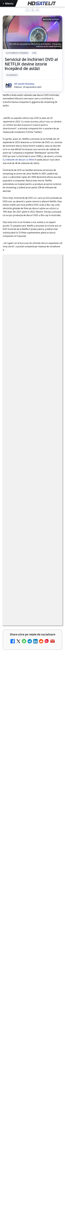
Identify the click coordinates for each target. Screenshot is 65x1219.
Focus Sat (26, 1170)
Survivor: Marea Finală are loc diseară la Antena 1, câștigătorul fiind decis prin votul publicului (32, 906)
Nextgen (38, 1170)
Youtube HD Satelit (32, 1116)
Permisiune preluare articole (32, 1192)
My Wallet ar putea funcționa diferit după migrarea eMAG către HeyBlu (25, 599)
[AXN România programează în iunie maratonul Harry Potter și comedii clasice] (54, 724)
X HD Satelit (32, 1132)
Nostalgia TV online (16, 631)
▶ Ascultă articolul (51, 19)
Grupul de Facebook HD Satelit (33, 1099)
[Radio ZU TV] (54, 758)
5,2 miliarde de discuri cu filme (18, 159)
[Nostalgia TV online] (54, 636)
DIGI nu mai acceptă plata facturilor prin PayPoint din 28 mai (25, 866)
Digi (6, 1170)
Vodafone (20, 1175)
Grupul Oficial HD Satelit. (31, 523)
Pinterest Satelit (32, 1141)
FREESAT (15, 1170)
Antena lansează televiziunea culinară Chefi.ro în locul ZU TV (23, 692)
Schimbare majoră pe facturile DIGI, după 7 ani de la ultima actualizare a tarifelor (23, 662)
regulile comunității (47, 511)
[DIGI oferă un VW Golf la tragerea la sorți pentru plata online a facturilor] (54, 784)
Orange (49, 1170)
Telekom (8, 1175)
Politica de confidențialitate (32, 1210)
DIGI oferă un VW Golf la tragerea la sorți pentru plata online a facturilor (25, 782)
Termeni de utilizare (32, 1201)
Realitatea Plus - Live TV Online (23, 836)
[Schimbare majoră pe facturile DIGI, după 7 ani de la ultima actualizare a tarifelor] (54, 665)
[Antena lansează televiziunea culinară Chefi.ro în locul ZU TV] (54, 696)
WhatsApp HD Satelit (32, 1108)
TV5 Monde (11, 810)
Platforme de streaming (17, 53)
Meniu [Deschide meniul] (8, 3)
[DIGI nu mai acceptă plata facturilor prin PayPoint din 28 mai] (54, 870)
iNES (30, 1175)
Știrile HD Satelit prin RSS (32, 1149)
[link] (32, 603)
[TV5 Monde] (54, 815)
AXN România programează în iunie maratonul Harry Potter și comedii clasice (26, 722)
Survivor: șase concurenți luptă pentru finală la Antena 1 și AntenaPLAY (31, 931)
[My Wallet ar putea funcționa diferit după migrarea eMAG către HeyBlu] (54, 602)
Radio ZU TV (12, 753)
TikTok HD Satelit (32, 1124)
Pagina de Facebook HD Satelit (32, 1091)
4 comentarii (12, 75)
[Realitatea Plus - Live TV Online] (54, 841)
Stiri (34, 53)
